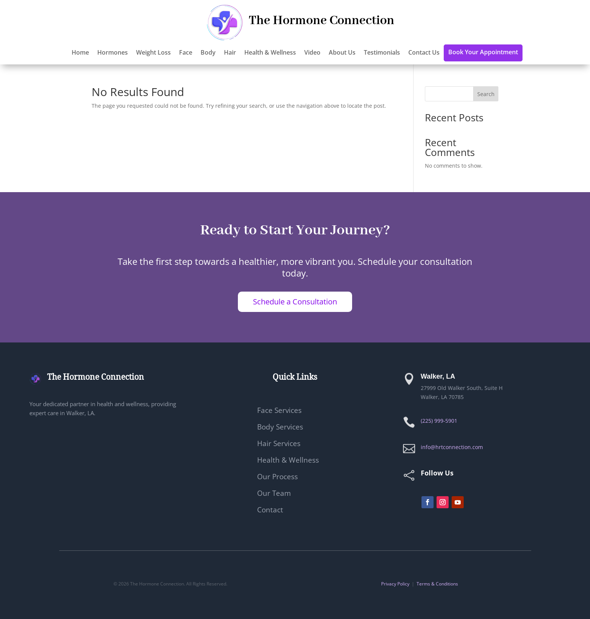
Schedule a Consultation (295, 302)
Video (312, 53)
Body (208, 53)
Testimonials (382, 53)
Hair (230, 53)
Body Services (280, 428)
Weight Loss (153, 53)
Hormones (112, 53)
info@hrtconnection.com (452, 447)
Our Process (277, 477)
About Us (342, 53)
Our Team (274, 494)
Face (185, 53)
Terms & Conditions (437, 584)
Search (486, 94)
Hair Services (278, 444)
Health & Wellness (270, 53)
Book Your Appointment (483, 52)
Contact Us (424, 53)
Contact (270, 511)
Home (80, 53)
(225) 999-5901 (439, 420)
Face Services (279, 411)
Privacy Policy (395, 584)
